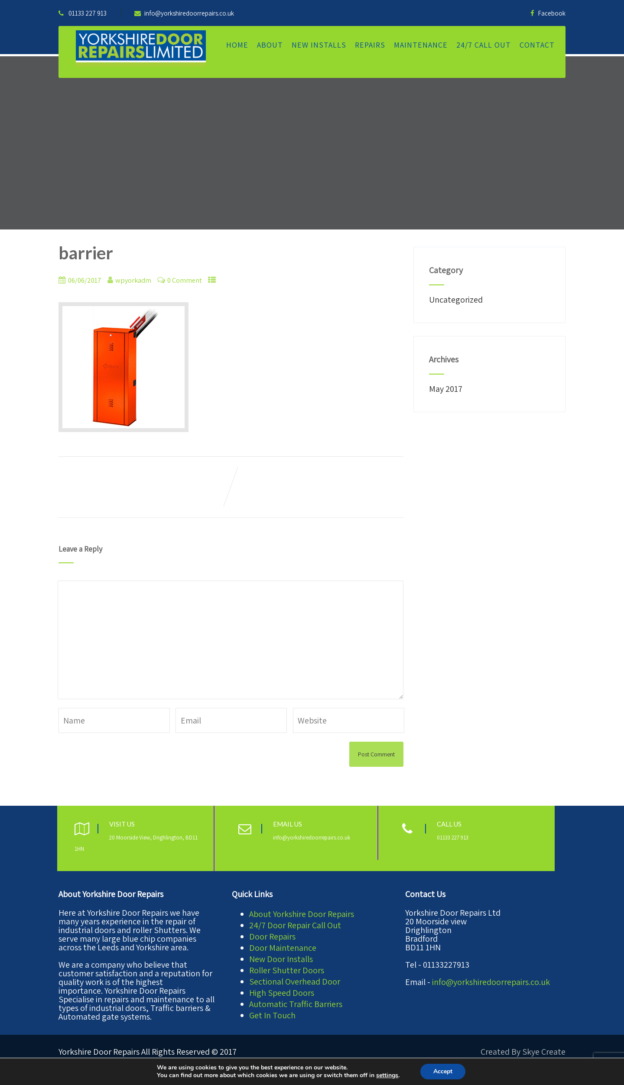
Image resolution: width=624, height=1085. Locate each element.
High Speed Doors (281, 992)
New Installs (319, 45)
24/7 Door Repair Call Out (295, 925)
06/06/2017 (84, 280)
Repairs (370, 45)
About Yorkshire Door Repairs (301, 914)
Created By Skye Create (523, 1051)
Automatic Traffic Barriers (295, 1004)
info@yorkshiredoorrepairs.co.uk (184, 13)
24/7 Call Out (483, 45)
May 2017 (445, 388)
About (270, 45)
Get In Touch (272, 1015)
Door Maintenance (282, 947)
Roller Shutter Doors (286, 970)
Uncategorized (456, 299)
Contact (537, 45)
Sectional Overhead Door (294, 981)
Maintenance (421, 45)
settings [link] (387, 1075)
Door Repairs (272, 936)
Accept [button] (442, 1071)
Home (237, 45)
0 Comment (184, 280)
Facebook (548, 13)
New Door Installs (281, 959)
